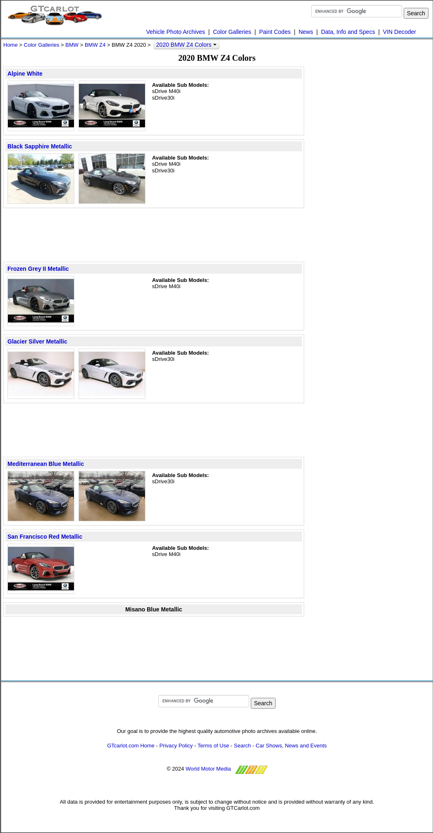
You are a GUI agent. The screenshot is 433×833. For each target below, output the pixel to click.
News (306, 32)
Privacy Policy (176, 745)
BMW (72, 45)
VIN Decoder (399, 32)
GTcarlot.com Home (131, 745)
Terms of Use (213, 745)
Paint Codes (274, 32)
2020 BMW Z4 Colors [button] (186, 44)
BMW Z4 (95, 45)
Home (10, 45)
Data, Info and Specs (348, 32)
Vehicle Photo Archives (175, 32)
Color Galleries (232, 32)
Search (242, 745)
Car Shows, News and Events (291, 745)
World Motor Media (208, 769)
